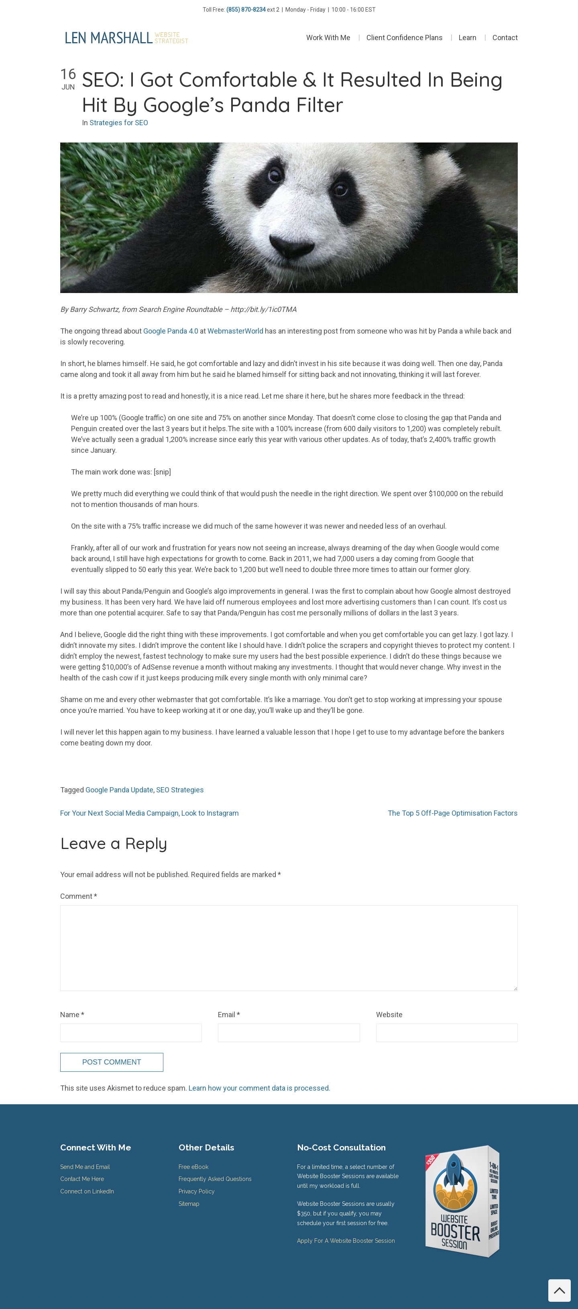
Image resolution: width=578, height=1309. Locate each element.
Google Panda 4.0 (170, 331)
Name (72, 1014)
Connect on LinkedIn (87, 1191)
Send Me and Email (85, 1167)
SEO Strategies (180, 790)
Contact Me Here (82, 1179)
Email (229, 1014)
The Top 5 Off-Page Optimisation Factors (453, 813)
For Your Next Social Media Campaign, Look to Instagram (149, 813)
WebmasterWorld (235, 331)
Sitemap (189, 1204)
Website (389, 1014)
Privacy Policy (197, 1191)
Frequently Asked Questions (215, 1179)
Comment (78, 896)
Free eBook (193, 1167)
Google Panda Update (119, 790)
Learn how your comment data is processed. (259, 1088)
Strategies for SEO (119, 122)
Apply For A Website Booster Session (346, 1241)
